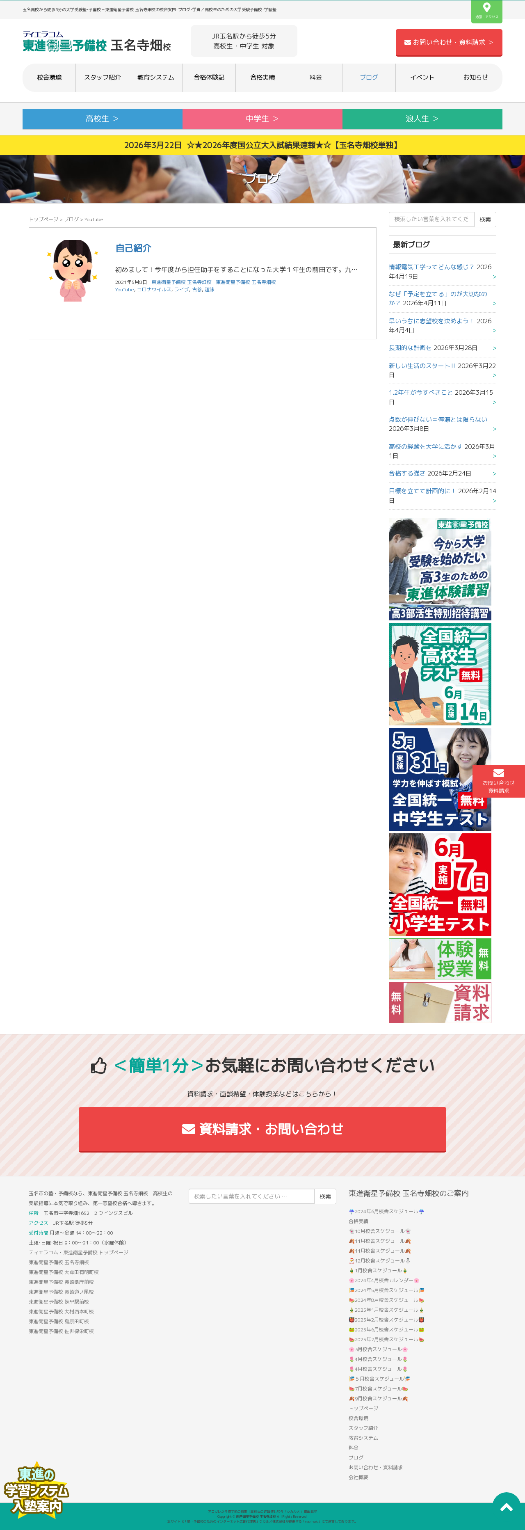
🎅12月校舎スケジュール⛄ (380, 1260)
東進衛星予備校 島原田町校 (59, 1321)
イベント (422, 77)
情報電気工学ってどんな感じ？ (432, 267)
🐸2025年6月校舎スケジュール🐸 (387, 1329)
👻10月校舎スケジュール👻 (380, 1231)
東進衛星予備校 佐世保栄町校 (61, 1331)
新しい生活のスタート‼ (422, 365)
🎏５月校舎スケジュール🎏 (379, 1378)
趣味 (210, 289)
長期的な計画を (410, 347)
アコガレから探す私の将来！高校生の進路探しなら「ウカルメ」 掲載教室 (262, 1511)
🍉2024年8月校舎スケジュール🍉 (387, 1300)
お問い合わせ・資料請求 (376, 1467)
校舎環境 (49, 77)
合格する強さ (407, 473)
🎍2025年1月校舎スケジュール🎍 (387, 1309)
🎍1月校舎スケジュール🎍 (378, 1270)
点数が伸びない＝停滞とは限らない (438, 419)
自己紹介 (133, 248)
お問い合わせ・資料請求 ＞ (449, 42)
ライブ (181, 289)
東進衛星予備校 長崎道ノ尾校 (61, 1291)
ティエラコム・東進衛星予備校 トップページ (78, 1252)
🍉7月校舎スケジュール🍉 (378, 1388)
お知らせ (475, 77)
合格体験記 (209, 77)
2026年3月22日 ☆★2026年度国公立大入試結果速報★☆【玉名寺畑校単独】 (262, 145)
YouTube (124, 289)
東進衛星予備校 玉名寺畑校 (246, 282)
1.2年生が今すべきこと (421, 392)
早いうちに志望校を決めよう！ (432, 321)
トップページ (43, 219)
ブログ (369, 77)
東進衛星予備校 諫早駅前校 (59, 1301)
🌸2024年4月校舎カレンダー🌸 (384, 1280)
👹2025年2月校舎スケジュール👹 (387, 1319)
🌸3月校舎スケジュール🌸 (378, 1349)
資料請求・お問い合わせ (262, 1129)
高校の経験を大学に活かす (426, 446)
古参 (197, 289)
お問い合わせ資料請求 (499, 781)
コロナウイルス (154, 289)
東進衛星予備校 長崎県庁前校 (61, 1281)
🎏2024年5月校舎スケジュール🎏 (387, 1290)
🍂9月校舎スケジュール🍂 (378, 1398)
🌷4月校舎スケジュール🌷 (378, 1359)
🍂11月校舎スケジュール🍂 (380, 1240)
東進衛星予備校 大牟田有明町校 (64, 1272)
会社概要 (358, 1477)
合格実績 (262, 77)
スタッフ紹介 (102, 77)
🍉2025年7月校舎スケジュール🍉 (387, 1339)
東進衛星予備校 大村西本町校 (61, 1311)
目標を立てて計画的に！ (423, 491)
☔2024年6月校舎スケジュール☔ (387, 1211)
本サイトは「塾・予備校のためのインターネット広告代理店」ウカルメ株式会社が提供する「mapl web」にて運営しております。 (262, 1521)
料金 (316, 77)
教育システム (155, 77)
